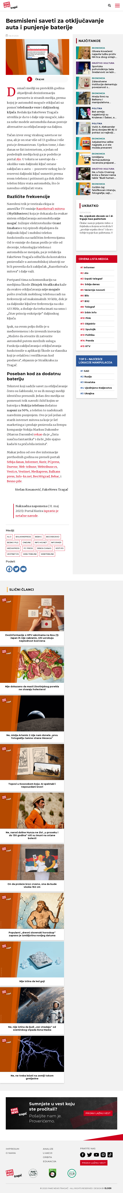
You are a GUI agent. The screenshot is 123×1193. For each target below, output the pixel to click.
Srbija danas (15, 462)
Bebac (56, 476)
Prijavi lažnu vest (98, 1113)
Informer (32, 462)
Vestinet (25, 471)
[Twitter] (16, 569)
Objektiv (90, 323)
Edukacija (49, 1161)
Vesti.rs (12, 471)
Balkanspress (23, 537)
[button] (117, 5)
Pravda (90, 340)
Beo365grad (42, 476)
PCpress (54, 462)
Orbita (47, 1157)
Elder (108, 1188)
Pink (88, 318)
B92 (87, 301)
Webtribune (47, 554)
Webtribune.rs (49, 467)
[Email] (23, 569)
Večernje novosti (94, 290)
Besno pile (14, 481)
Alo (18, 159)
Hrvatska (89, 382)
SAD (86, 371)
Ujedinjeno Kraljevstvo (98, 387)
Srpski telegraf (93, 278)
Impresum (12, 1149)
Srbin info (91, 312)
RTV (87, 346)
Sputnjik (90, 329)
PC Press (28, 548)
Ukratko (90, 206)
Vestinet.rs (13, 554)
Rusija (88, 376)
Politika (89, 335)
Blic (87, 295)
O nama (11, 1153)
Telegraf (90, 306)
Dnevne (12, 467)
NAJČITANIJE (89, 41)
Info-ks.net (24, 476)
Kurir (43, 462)
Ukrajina (89, 393)
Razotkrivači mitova (50, 209)
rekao (38, 434)
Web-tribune (28, 467)
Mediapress (40, 471)
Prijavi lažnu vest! (94, 1162)
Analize (48, 1149)
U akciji (47, 1153)
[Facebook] (9, 569)
